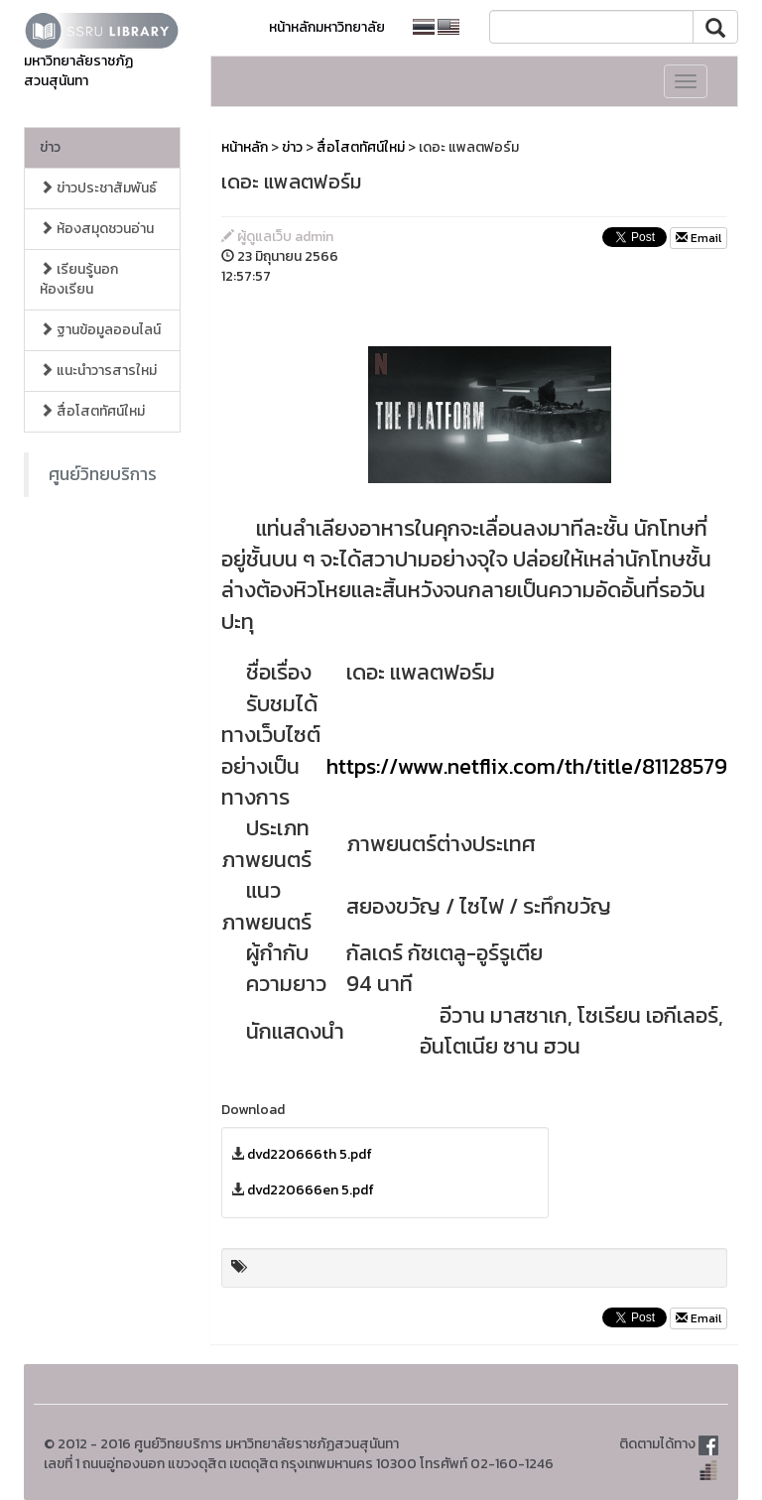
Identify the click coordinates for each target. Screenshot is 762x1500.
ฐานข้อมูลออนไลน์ (100, 329)
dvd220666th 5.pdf (309, 1154)
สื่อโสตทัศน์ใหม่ (92, 411)
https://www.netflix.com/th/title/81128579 (526, 766)
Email (698, 238)
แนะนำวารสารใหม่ (98, 370)
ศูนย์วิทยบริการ (103, 474)
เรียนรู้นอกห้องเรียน (79, 279)
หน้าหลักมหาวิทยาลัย (327, 27)
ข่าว (50, 147)
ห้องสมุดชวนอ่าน (97, 228)
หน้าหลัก (244, 147)
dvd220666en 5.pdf (310, 1190)
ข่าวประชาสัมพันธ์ (98, 188)
